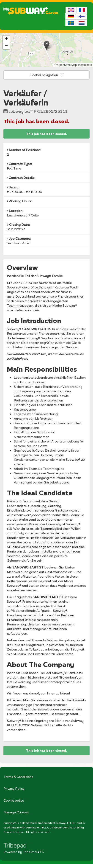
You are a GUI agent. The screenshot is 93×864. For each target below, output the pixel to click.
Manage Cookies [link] (16, 812)
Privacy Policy (14, 788)
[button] (46, 45)
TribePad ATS (33, 852)
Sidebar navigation (47, 75)
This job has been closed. (46, 134)
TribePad (14, 846)
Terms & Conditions (18, 777)
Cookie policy (13, 800)
